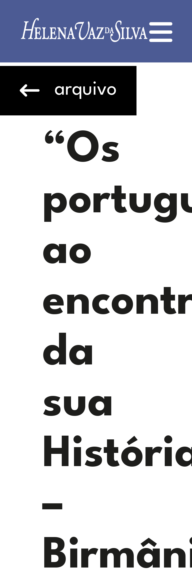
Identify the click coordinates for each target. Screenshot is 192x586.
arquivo (68, 90)
